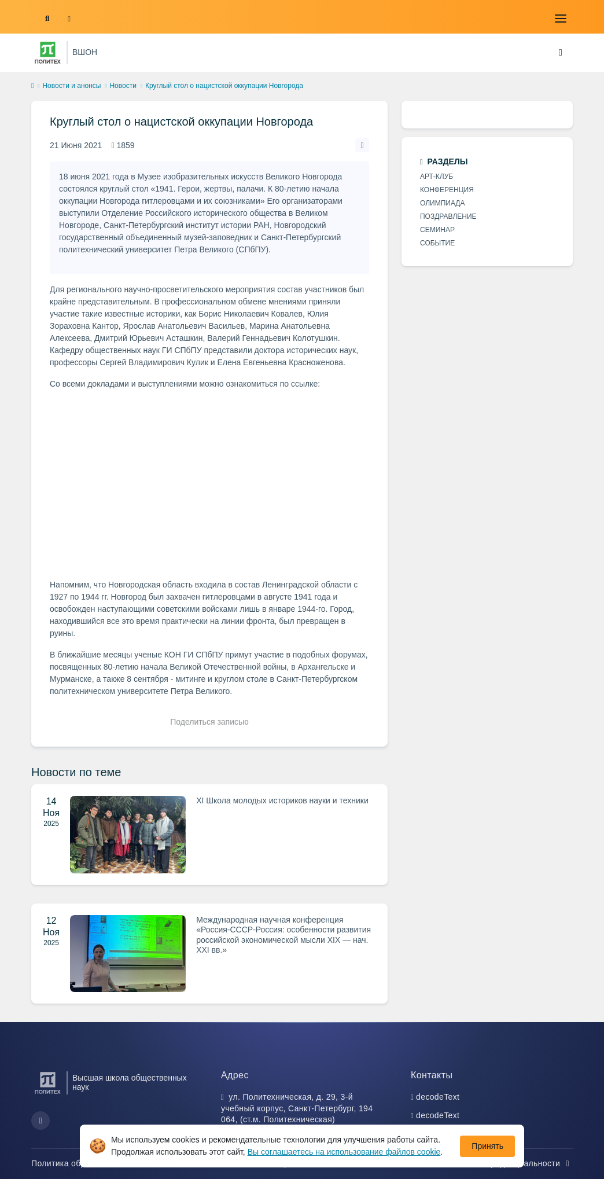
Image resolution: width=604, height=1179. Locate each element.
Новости (122, 86)
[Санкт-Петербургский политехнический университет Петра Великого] (47, 52)
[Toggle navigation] (560, 18)
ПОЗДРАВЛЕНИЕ (448, 216)
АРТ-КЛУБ (436, 176)
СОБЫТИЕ (437, 243)
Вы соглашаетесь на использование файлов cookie (344, 1151)
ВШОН (84, 52)
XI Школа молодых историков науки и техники (282, 800)
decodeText (437, 1096)
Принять (487, 1146)
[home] (32, 86)
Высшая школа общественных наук (129, 1082)
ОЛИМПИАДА (442, 203)
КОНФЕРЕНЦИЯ (447, 190)
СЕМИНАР (437, 230)
